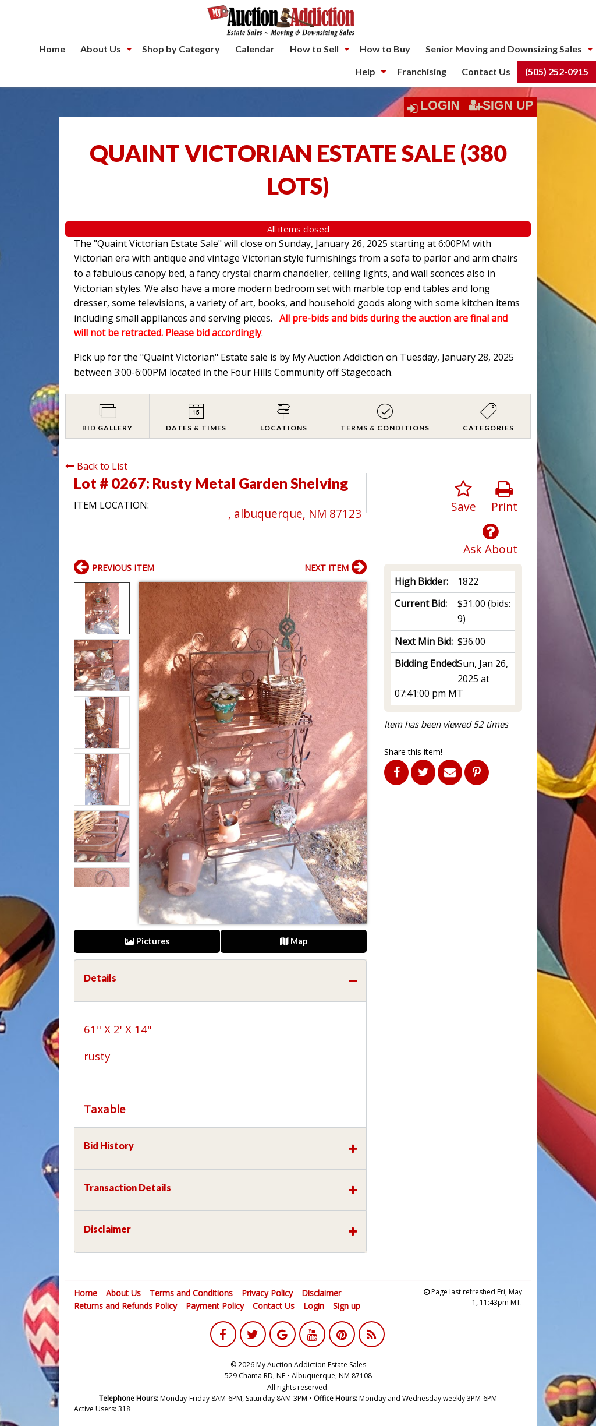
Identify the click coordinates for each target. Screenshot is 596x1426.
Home (52, 48)
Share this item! (413, 751)
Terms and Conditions (191, 1292)
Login (440, 105)
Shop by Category (181, 48)
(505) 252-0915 (556, 71)
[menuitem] (52, 49)
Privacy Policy (267, 1292)
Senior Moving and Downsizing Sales (503, 48)
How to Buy (385, 48)
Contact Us (486, 71)
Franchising (421, 71)
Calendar (255, 48)
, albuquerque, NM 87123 (294, 513)
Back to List (96, 466)
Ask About (490, 540)
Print (504, 497)
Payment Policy (215, 1305)
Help (365, 71)
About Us (100, 48)
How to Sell (314, 48)
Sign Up (501, 105)
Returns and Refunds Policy (125, 1305)
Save (463, 497)
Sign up (346, 1305)
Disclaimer (321, 1292)
